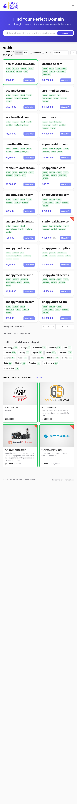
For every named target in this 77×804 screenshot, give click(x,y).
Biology (25, 347)
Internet (9, 358)
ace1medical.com (18, 117)
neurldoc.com (51, 117)
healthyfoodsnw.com (20, 64)
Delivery (24, 352)
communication (61, 68)
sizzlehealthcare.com (56, 221)
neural (60, 152)
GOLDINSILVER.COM (49, 407)
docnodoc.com (52, 64)
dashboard (62, 175)
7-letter (8, 101)
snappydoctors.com (55, 195)
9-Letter (20, 363)
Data (8, 363)
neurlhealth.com (17, 144)
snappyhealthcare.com (58, 275)
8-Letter (67, 358)
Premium (34, 363)
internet (23, 68)
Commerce (65, 352)
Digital (37, 352)
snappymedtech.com (20, 302)
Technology (11, 347)
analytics (25, 152)
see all (38, 377)
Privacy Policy (57, 480)
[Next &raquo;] (72, 326)
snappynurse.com (54, 302)
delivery (19, 71)
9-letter (45, 179)
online (8, 68)
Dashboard (39, 347)
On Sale (48, 52)
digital (51, 68)
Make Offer (29, 80)
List (25, 52)
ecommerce (10, 71)
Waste (22, 358)
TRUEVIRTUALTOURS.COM (52, 450)
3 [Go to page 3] (57, 326)
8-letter (52, 128)
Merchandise (11, 368)
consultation (61, 71)
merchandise (47, 98)
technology (46, 125)
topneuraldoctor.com (20, 168)
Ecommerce (37, 358)
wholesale (24, 280)
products (16, 68)
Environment (51, 363)
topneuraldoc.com (55, 144)
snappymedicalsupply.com (24, 275)
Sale (67, 347)
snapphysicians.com (19, 195)
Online (50, 352)
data (23, 175)
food (25, 71)
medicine (9, 98)
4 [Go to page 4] (62, 326)
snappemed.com (53, 168)
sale (59, 95)
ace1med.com (15, 90)
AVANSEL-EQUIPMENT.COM (15, 450)
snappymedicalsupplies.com (25, 248)
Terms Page (69, 480)
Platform (10, 352)
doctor (53, 152)
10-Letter (53, 358)
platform (25, 98)
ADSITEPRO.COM (11, 407)
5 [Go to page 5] (67, 326)
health (31, 68)
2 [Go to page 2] (53, 326)
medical (52, 71)
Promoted (37, 52)
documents (46, 74)
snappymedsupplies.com (59, 248)
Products (55, 347)
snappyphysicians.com (21, 221)
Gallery (19, 52)
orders (16, 259)
